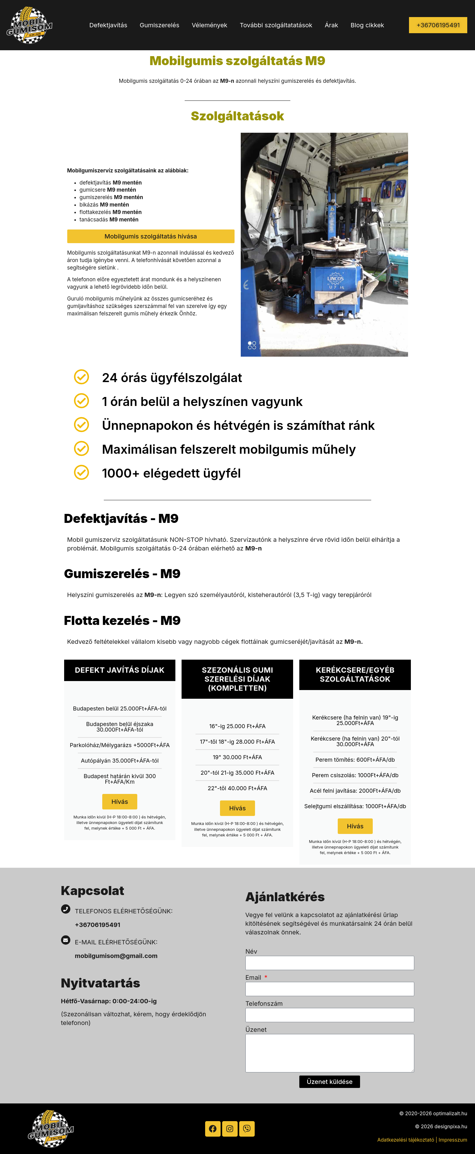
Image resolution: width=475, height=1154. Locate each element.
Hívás (120, 801)
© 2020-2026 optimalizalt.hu (433, 1113)
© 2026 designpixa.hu (441, 1126)
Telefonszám (264, 1003)
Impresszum (453, 1140)
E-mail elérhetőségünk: (117, 942)
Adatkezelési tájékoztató (405, 1140)
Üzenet (256, 1029)
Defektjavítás (108, 25)
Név (251, 951)
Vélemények (209, 25)
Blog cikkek (367, 25)
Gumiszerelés (159, 25)
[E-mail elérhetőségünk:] (65, 940)
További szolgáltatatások (276, 25)
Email (254, 977)
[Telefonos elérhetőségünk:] (65, 909)
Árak (331, 25)
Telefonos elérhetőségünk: (124, 911)
